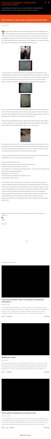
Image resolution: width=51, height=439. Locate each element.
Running (29, 213)
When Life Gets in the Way (38, 213)
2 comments (9, 316)
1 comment (9, 372)
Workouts (4, 215)
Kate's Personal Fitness (11, 213)
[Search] (45, 2)
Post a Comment (10, 427)
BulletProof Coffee (9, 357)
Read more (46, 316)
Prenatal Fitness (22, 213)
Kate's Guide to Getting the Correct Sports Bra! (19, 413)
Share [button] (3, 219)
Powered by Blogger (25, 435)
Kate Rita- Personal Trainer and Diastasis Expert (19, 3)
